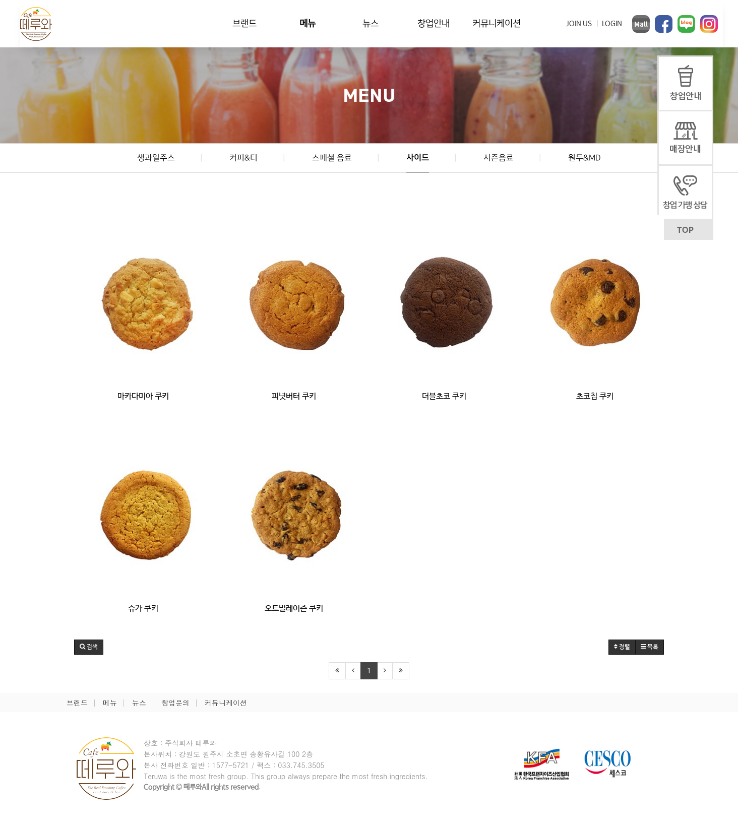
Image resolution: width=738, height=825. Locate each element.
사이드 (417, 158)
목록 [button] (649, 647)
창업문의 (175, 702)
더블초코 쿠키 (444, 396)
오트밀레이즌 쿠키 (294, 608)
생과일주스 (156, 158)
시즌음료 (498, 158)
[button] (88, 647)
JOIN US (579, 24)
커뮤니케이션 (496, 23)
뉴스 (370, 23)
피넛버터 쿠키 (294, 396)
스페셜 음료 (332, 158)
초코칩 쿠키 (594, 396)
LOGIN (612, 24)
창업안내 (433, 23)
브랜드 (244, 23)
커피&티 (243, 158)
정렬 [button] (622, 647)
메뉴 (307, 23)
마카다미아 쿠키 (143, 396)
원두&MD (584, 158)
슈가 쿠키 (143, 608)
